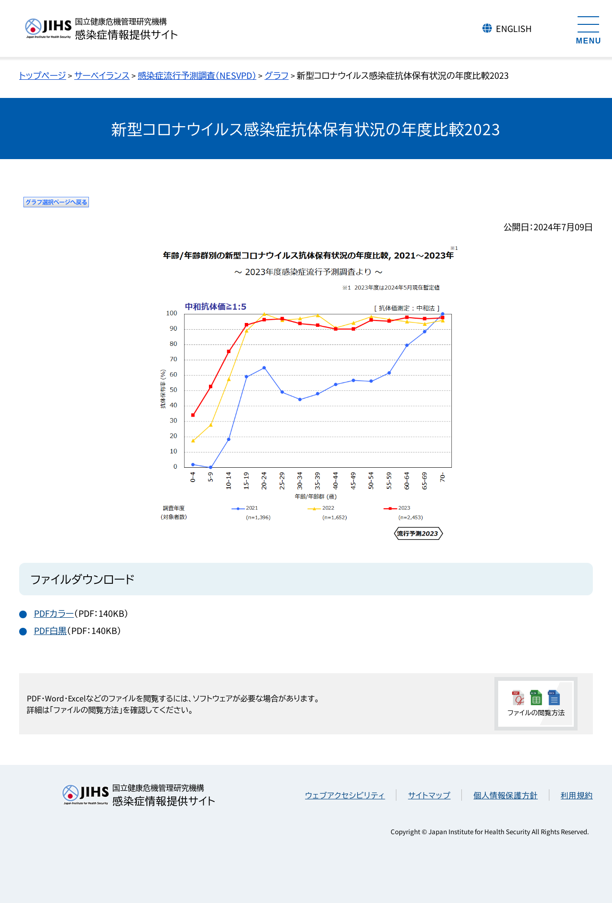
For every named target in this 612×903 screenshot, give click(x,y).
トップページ (42, 75)
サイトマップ (429, 795)
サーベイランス (102, 75)
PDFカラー (54, 613)
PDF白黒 (50, 630)
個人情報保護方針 (505, 795)
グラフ (276, 75)
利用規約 (577, 795)
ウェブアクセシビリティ (345, 795)
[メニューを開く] (588, 28)
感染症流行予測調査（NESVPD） (197, 75)
